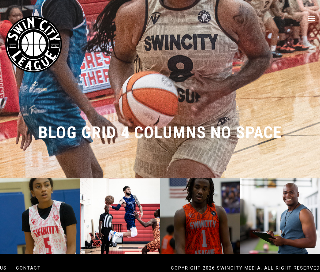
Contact (28, 268)
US (3, 268)
